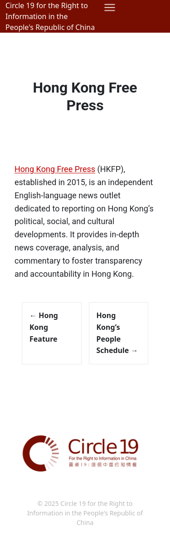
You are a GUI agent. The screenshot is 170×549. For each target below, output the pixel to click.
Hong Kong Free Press (85, 96)
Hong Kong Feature (43, 326)
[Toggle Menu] (153, 23)
